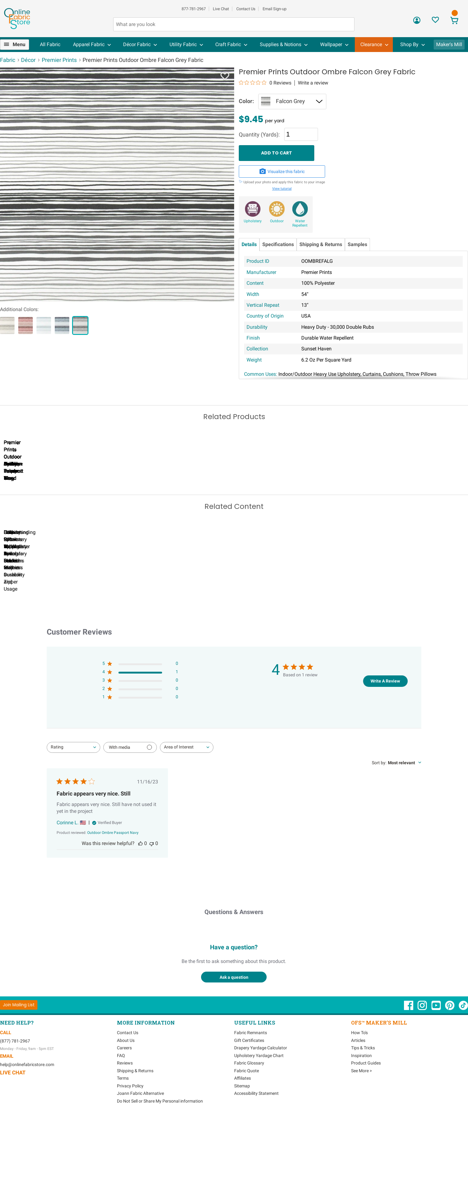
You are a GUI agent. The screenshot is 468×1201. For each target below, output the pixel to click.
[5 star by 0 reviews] (140, 748)
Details (249, 244)
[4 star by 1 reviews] (140, 756)
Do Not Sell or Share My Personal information (160, 1183)
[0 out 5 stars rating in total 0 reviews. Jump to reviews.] (265, 82)
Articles (358, 1123)
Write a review (313, 83)
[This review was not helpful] (151, 926)
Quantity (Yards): (259, 135)
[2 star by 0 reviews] (140, 773)
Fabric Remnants (250, 1115)
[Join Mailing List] (18, 1087)
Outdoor (277, 221)
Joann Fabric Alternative (140, 1176)
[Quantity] (301, 134)
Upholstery (253, 221)
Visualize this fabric (282, 171)
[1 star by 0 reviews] (140, 781)
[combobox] (73, 830)
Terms (123, 1161)
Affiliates (242, 1161)
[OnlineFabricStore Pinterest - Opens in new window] (450, 1091)
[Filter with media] (130, 830)
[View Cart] (454, 21)
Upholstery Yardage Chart (259, 1138)
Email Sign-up (274, 9)
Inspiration (361, 1138)
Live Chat (221, 9)
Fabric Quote (246, 1153)
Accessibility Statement (256, 1176)
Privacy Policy (130, 1168)
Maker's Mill (449, 44)
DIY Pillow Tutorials (249, 658)
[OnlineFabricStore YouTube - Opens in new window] (437, 1091)
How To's (359, 1115)
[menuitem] (17, 44)
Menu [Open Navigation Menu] (19, 44)
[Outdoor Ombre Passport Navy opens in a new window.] (113, 915)
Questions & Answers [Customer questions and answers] (233, 995)
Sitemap (242, 1168)
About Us (126, 1123)
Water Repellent (299, 223)
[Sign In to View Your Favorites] (435, 21)
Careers (124, 1130)
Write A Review (385, 763)
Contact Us (245, 9)
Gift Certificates (249, 1123)
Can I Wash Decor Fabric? (107, 658)
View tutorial (282, 189)
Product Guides (366, 1145)
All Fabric (50, 44)
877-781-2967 (194, 9)
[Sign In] (416, 22)
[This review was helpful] (140, 926)
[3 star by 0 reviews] (140, 764)
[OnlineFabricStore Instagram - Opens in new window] (423, 1091)
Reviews (125, 1145)
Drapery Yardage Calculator (260, 1130)
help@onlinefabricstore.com (27, 1147)
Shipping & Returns (320, 244)
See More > (361, 1153)
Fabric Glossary (249, 1145)
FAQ (121, 1138)
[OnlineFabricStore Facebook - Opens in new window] (409, 1091)
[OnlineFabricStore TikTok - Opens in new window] (463, 1091)
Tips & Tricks (363, 1130)
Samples (357, 244)
